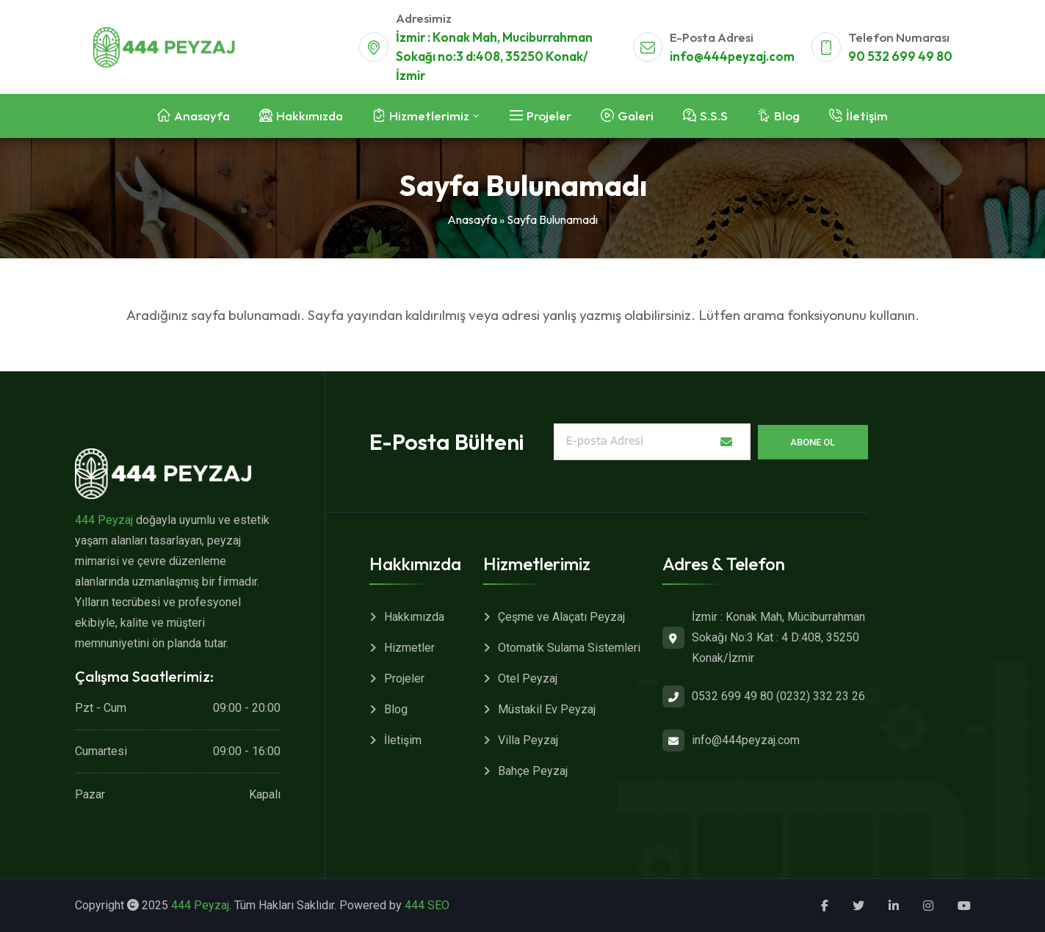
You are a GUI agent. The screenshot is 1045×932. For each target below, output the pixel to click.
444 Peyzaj (104, 520)
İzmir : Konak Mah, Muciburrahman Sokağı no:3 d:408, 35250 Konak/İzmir (494, 56)
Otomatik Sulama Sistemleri (569, 648)
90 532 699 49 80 (900, 56)
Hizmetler (409, 648)
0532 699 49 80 (732, 696)
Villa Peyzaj (528, 740)
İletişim (403, 740)
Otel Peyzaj (527, 678)
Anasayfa (472, 219)
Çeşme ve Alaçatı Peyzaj (561, 617)
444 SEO (427, 905)
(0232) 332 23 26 (820, 696)
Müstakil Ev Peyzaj (547, 709)
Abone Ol (812, 442)
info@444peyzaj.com (732, 56)
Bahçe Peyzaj (533, 771)
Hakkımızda (414, 617)
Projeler (404, 678)
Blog (396, 709)
